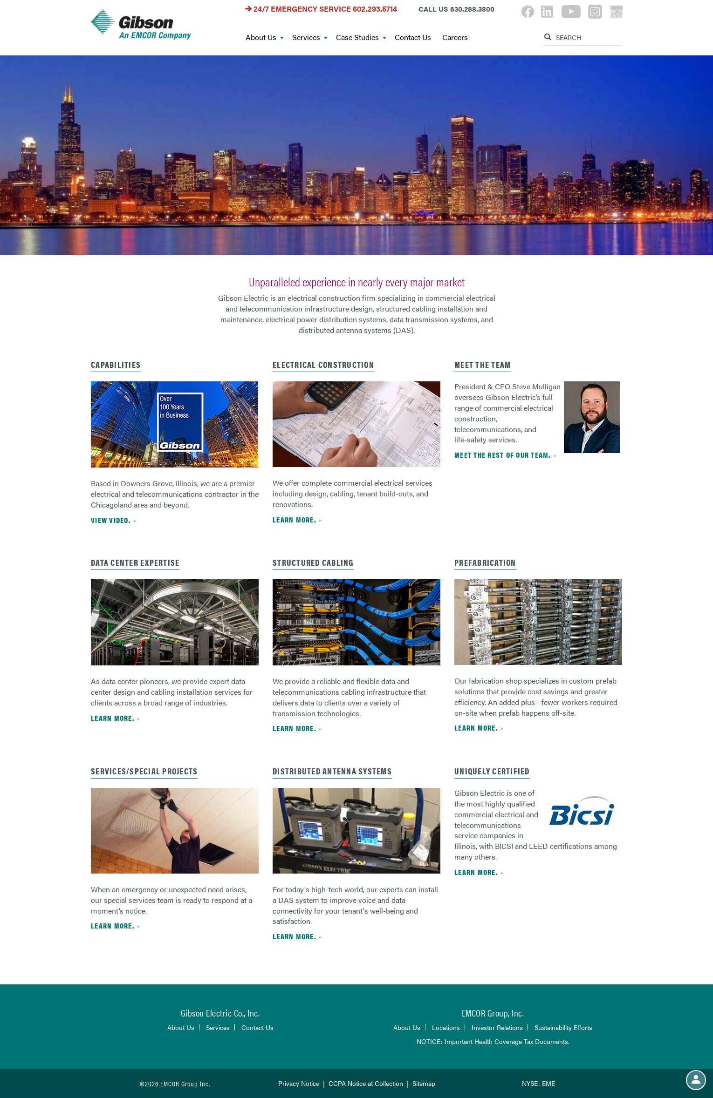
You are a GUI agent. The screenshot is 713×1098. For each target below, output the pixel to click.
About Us (265, 37)
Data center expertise (135, 562)
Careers (455, 37)
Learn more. (294, 519)
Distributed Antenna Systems (332, 771)
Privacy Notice (298, 1083)
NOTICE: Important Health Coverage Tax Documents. (493, 1041)
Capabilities (116, 364)
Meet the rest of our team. (502, 454)
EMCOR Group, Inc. (493, 1012)
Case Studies (361, 37)
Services (310, 37)
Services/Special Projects (144, 771)
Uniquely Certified (492, 771)
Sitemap (423, 1083)
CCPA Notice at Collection (366, 1083)
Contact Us (413, 37)
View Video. (110, 520)
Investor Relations (497, 1027)
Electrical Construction (323, 364)
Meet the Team (482, 364)
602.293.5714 (375, 8)
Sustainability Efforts (563, 1027)
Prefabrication (485, 562)
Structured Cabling (313, 562)
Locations (446, 1027)
